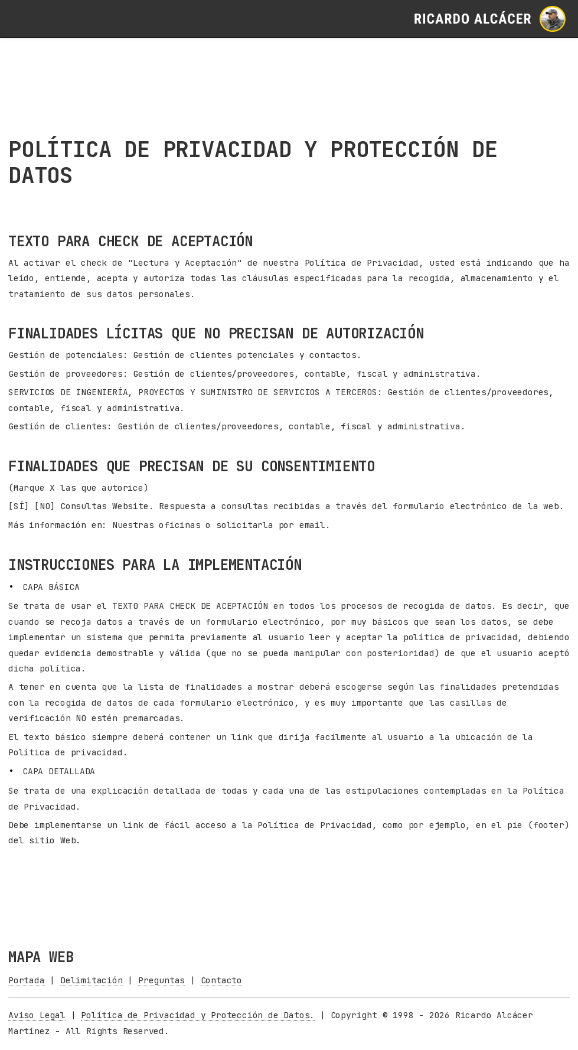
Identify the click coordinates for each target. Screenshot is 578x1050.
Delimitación (91, 980)
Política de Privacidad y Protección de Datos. (198, 1014)
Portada (26, 980)
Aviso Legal (37, 1014)
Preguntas (161, 980)
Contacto (221, 980)
